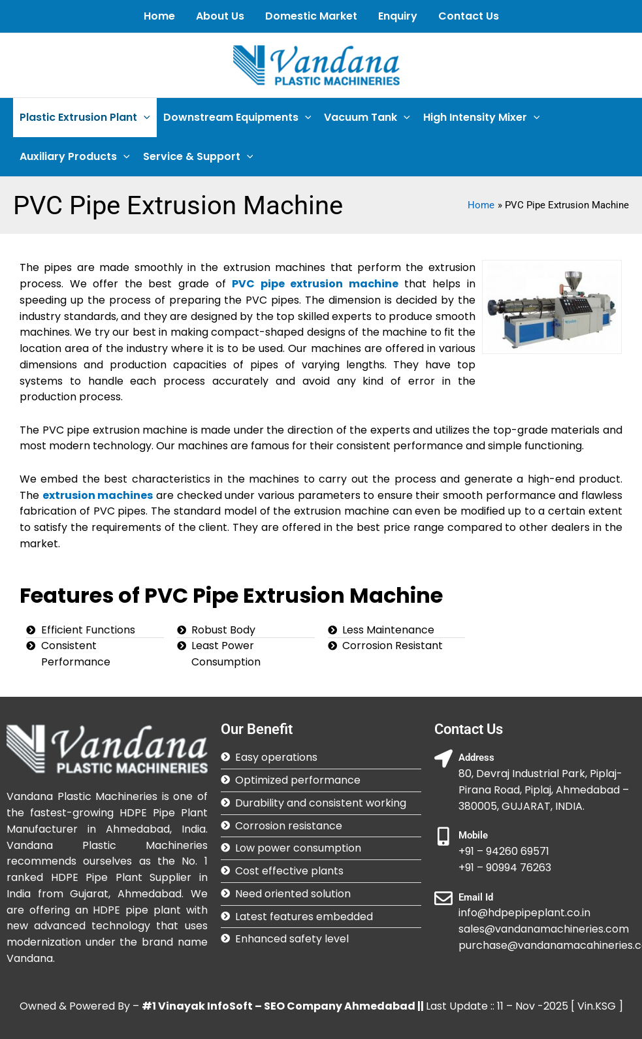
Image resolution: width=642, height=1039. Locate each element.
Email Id (475, 897)
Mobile (473, 835)
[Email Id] (443, 898)
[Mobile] (443, 836)
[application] (143, 117)
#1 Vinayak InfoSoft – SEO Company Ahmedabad (278, 1006)
